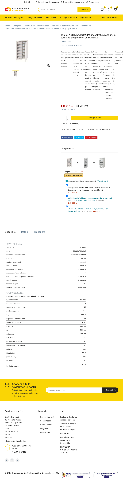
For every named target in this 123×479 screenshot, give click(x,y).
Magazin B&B (85, 17)
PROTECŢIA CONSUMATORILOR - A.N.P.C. (68, 452)
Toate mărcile (50, 17)
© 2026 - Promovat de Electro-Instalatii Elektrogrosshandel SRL (32, 475)
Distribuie (68, 137)
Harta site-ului (46, 427)
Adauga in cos (95, 117)
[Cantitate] (63, 118)
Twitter (12, 463)
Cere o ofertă (112, 17)
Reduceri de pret (47, 419)
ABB (69, 41)
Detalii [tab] (24, 232)
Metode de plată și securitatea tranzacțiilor (68, 442)
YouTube (17, 463)
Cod (62, 45)
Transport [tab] (39, 232)
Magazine (44, 431)
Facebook (7, 463)
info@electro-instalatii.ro (15, 443)
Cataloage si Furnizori (68, 17)
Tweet (80, 137)
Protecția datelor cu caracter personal (68, 421)
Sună (103, 17)
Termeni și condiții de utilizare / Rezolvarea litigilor (68, 429)
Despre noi (64, 435)
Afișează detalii (102, 181)
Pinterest (93, 137)
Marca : (64, 41)
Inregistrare (45, 434)
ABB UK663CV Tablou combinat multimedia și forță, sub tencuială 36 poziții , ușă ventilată (90, 199)
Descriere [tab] (10, 232)
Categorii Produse (34, 17)
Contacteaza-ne (14, 413)
